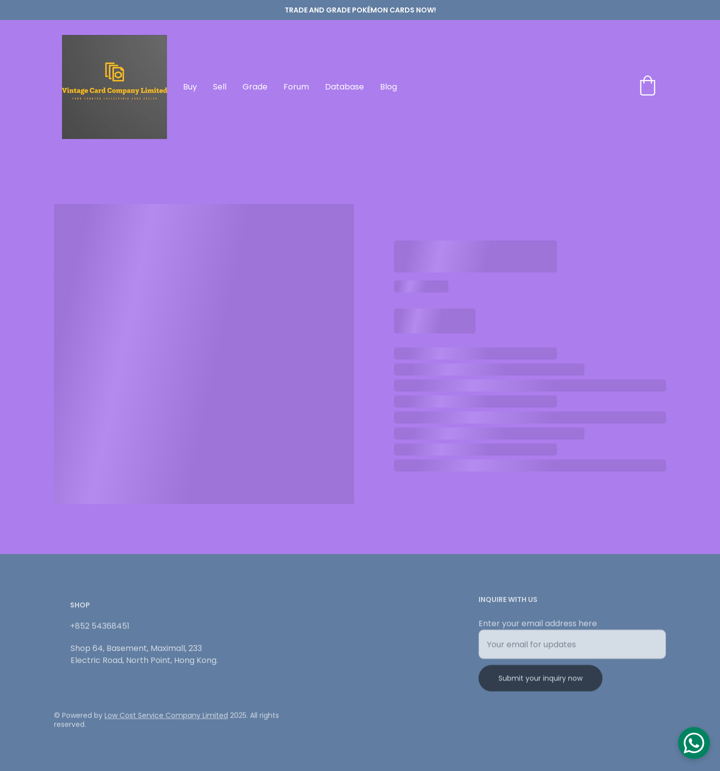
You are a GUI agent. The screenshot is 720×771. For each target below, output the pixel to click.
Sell (219, 86)
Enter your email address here (537, 626)
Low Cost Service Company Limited (166, 717)
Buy (190, 86)
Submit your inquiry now (540, 681)
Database (344, 86)
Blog (388, 86)
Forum (296, 86)
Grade (255, 86)
